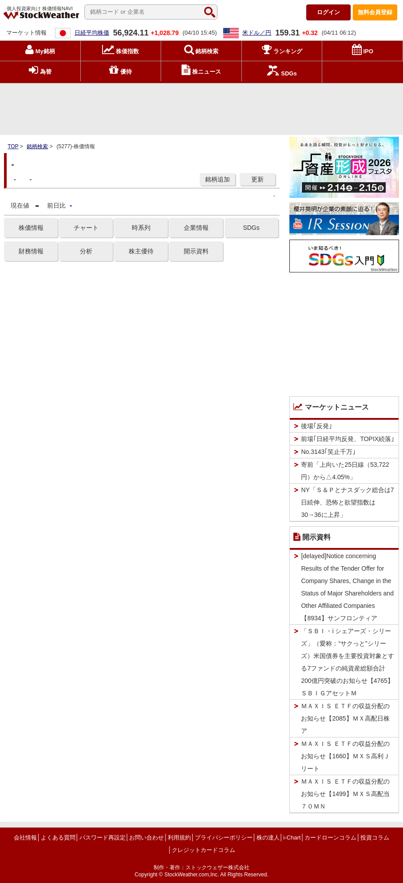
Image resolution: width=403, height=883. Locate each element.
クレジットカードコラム (203, 850)
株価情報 (31, 227)
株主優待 (141, 251)
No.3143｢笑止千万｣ (328, 451)
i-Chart (291, 837)
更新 (257, 179)
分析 (86, 251)
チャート (86, 227)
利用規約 (179, 837)
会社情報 (25, 837)
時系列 (141, 227)
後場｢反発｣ (316, 426)
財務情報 (31, 251)
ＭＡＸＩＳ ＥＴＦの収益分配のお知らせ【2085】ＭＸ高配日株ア (345, 718)
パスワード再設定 (102, 837)
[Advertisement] (201, 107)
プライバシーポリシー (224, 837)
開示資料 (196, 251)
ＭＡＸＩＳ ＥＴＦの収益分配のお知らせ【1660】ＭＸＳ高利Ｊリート (345, 756)
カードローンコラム (330, 837)
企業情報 (196, 227)
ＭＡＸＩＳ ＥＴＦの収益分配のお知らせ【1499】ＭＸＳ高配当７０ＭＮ (345, 794)
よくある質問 (58, 837)
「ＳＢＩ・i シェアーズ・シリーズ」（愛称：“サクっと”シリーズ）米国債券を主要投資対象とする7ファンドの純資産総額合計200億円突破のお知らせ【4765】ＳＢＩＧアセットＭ (347, 662)
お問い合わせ (146, 837)
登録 (375, 12)
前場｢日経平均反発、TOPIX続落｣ (347, 438)
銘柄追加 (217, 179)
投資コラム (374, 837)
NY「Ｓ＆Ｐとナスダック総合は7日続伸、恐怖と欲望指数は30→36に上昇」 (347, 502)
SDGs (251, 227)
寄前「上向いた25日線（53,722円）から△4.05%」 (345, 471)
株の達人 (268, 837)
